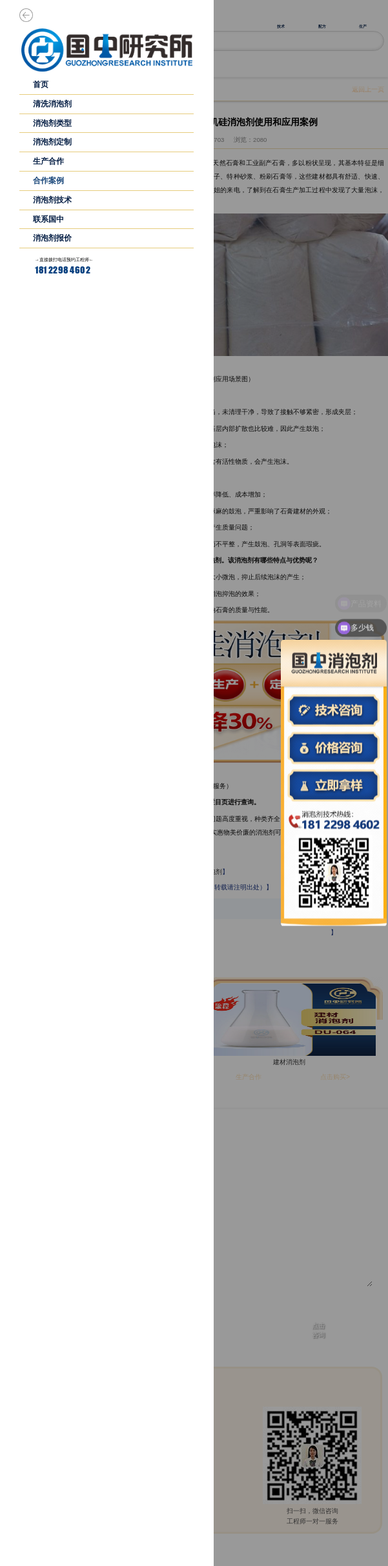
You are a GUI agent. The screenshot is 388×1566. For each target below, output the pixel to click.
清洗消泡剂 (52, 103)
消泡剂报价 (52, 238)
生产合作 (48, 161)
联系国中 (48, 219)
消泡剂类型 (52, 123)
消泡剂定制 (52, 141)
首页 (40, 84)
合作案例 (48, 180)
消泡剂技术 (52, 199)
